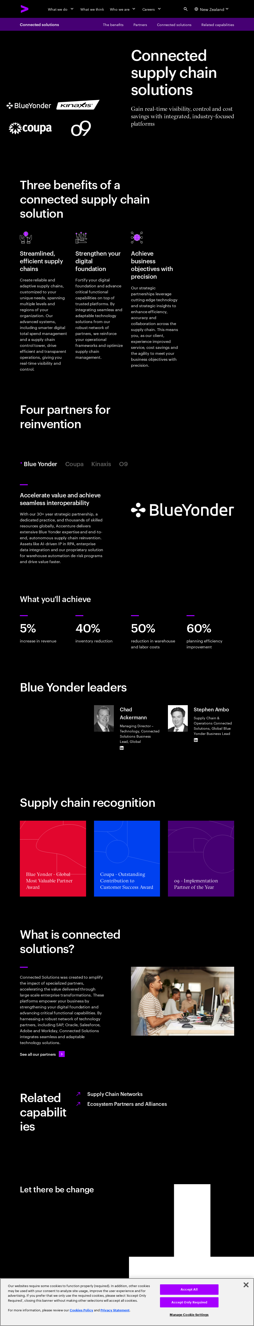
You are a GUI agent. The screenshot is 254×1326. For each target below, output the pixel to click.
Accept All (189, 1289)
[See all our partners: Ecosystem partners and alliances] (42, 1054)
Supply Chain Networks (115, 1093)
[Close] (246, 1284)
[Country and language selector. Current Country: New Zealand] (212, 9)
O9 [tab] (123, 464)
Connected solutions (39, 24)
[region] (127, 1302)
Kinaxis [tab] (101, 464)
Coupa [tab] (74, 464)
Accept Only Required (189, 1302)
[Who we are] (123, 9)
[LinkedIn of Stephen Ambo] (196, 740)
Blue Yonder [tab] (41, 464)
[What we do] (61, 9)
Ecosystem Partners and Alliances (127, 1103)
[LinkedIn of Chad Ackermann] (122, 748)
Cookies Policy (81, 1310)
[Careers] (152, 9)
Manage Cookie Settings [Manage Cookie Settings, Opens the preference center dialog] (189, 1314)
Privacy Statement (114, 1310)
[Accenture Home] (25, 9)
